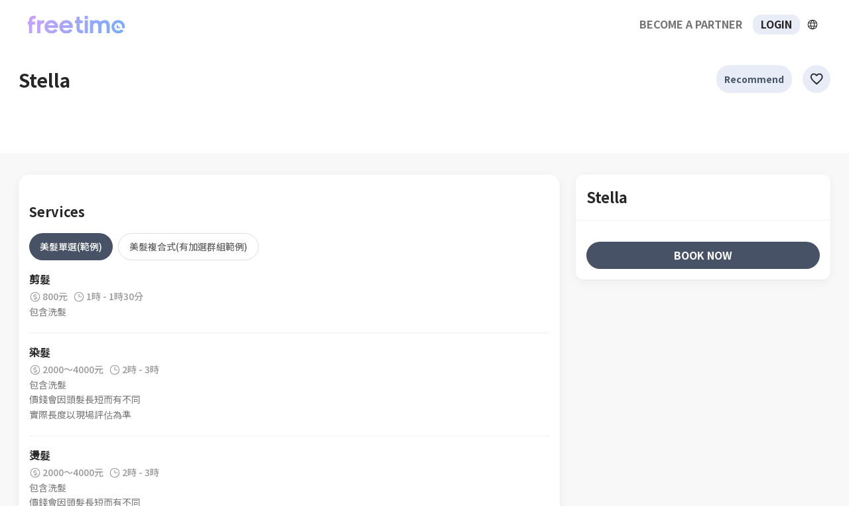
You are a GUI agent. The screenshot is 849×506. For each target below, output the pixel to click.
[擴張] (812, 24)
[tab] (71, 246)
